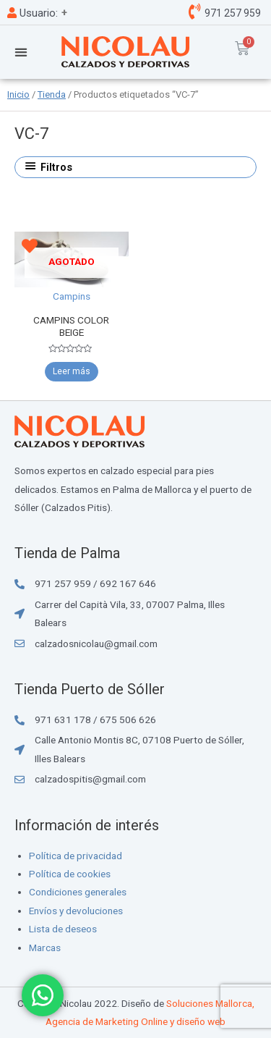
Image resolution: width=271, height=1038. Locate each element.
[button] (20, 52)
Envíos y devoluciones (76, 910)
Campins (71, 296)
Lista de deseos (63, 928)
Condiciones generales (77, 892)
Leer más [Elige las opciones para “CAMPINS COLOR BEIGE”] (71, 371)
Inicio (18, 94)
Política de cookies (70, 873)
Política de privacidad (75, 855)
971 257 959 (231, 13)
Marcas (45, 947)
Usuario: (32, 13)
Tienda (52, 94)
